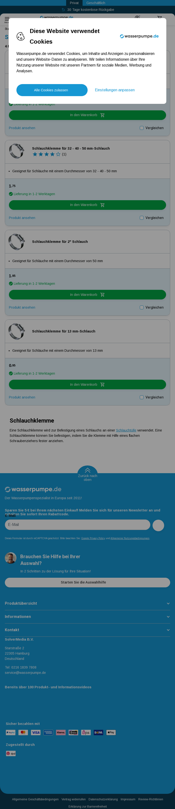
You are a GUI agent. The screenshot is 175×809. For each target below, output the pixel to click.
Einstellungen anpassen (115, 90)
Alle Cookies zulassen (51, 90)
